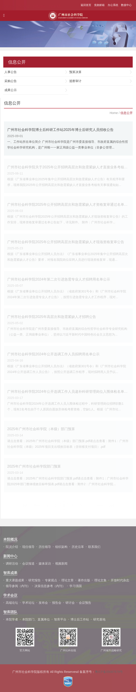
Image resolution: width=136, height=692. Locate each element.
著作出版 (84, 580)
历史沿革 (78, 547)
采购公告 (10, 81)
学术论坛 (28, 602)
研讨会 (70, 602)
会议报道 (28, 563)
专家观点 (51, 580)
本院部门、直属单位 (36, 619)
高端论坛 (12, 602)
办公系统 (113, 5)
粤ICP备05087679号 (109, 672)
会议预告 (85, 602)
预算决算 (75, 72)
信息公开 (126, 113)
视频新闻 (61, 563)
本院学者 (12, 619)
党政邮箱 (99, 5)
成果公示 (10, 90)
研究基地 (99, 619)
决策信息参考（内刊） (49, 586)
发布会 (43, 602)
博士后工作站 (80, 619)
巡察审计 (75, 81)
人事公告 (10, 72)
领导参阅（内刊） (18, 586)
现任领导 (28, 547)
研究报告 (34, 580)
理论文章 (67, 580)
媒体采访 (45, 563)
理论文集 (100, 580)
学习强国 (75, 586)
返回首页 (86, 5)
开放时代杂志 (120, 580)
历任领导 (45, 547)
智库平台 (60, 619)
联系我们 (94, 547)
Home (114, 113)
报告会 (56, 602)
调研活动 (12, 563)
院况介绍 (12, 547)
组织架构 (61, 547)
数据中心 (126, 5)
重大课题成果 (15, 580)
